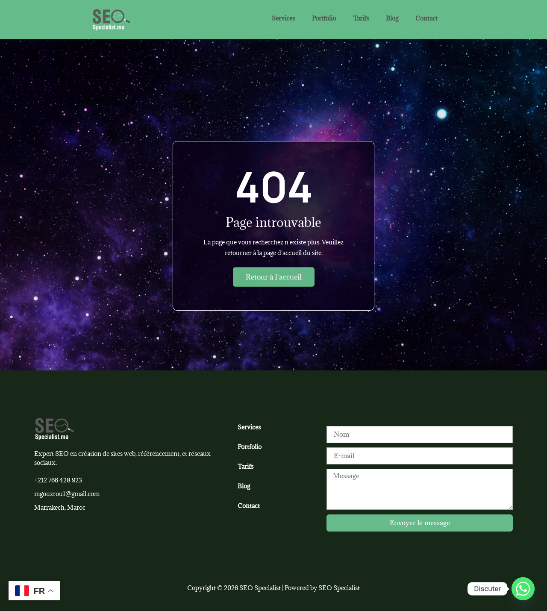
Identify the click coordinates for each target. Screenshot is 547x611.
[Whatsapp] (523, 588)
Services (283, 18)
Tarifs (361, 18)
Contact (426, 18)
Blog (392, 18)
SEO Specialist (339, 588)
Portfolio (324, 18)
